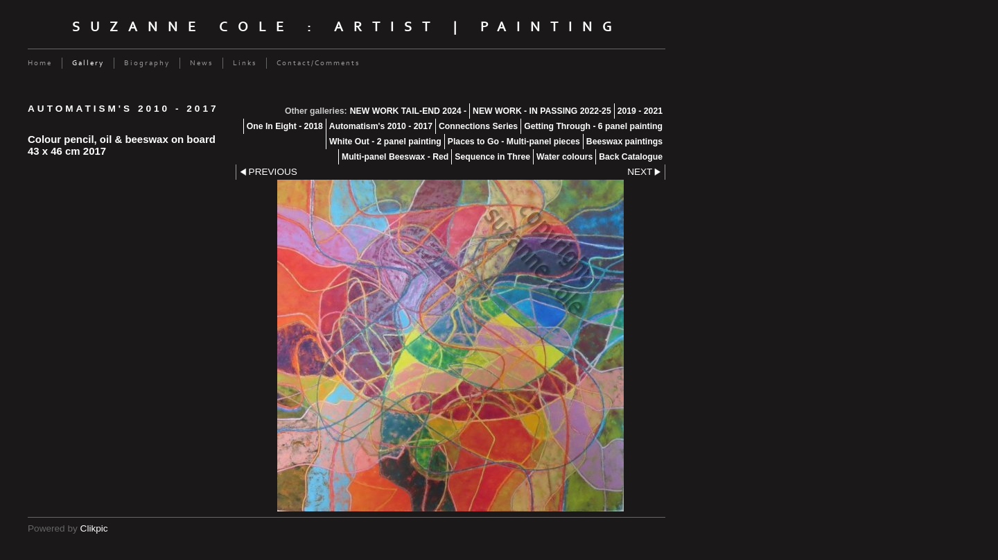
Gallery (88, 63)
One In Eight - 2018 (285, 126)
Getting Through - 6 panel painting (593, 126)
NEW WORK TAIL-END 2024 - (408, 111)
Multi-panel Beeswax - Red (395, 157)
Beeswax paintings (624, 141)
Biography (147, 63)
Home (40, 63)
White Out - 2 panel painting (385, 141)
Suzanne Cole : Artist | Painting (347, 27)
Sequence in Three (492, 157)
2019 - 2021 (640, 111)
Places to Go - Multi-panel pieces (514, 141)
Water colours (564, 157)
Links (244, 63)
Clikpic (94, 528)
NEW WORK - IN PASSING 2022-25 (542, 111)
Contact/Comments (318, 63)
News (201, 63)
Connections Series (478, 126)
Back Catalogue (631, 157)
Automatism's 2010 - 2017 (380, 126)
